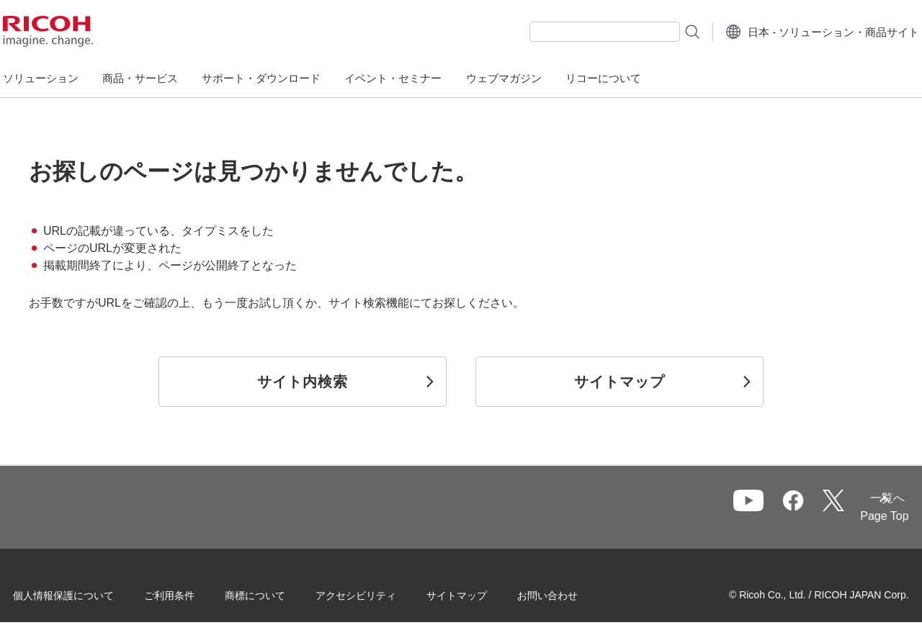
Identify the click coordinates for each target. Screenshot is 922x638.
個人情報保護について (86, 594)
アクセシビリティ (379, 594)
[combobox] (571, 32)
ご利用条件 (192, 594)
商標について (278, 594)
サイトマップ (479, 594)
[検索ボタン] (658, 31)
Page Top (862, 516)
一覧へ (809, 508)
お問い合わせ (570, 594)
